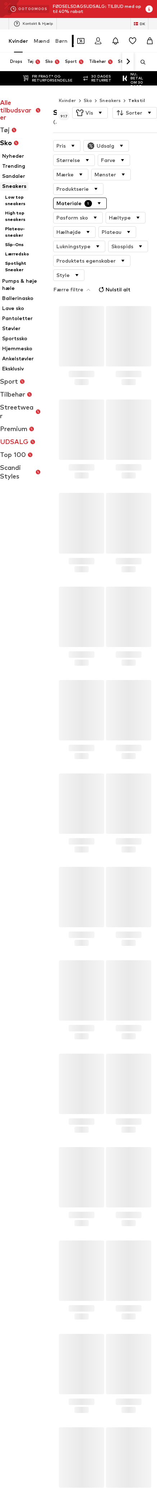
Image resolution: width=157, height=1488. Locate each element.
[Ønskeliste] (132, 41)
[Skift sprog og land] (139, 23)
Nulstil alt (104, 259)
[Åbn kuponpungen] (81, 41)
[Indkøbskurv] (150, 41)
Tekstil (136, 86)
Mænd (42, 41)
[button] (90, 98)
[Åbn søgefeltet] (140, 62)
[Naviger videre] (128, 61)
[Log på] (98, 41)
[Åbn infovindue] (149, 9)
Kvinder (18, 41)
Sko (88, 86)
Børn (61, 41)
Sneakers (110, 86)
